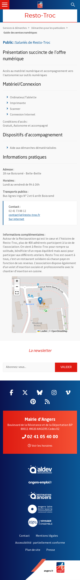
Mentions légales (47, 535)
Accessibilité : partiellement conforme (40, 542)
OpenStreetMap (59, 331)
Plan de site (32, 550)
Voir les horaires (40, 445)
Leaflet (42, 331)
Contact (24, 535)
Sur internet (16, 219)
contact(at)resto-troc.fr (24, 215)
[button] (40, 301)
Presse (50, 550)
